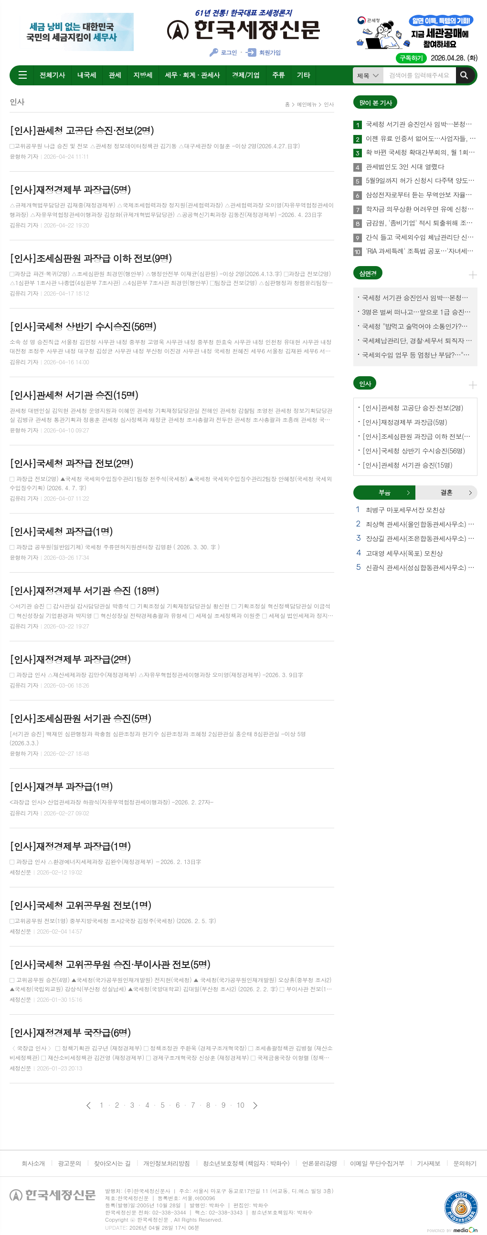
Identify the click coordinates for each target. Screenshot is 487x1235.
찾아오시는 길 (112, 1163)
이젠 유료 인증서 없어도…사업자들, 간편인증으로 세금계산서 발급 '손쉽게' (421, 139)
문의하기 (464, 1163)
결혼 (470, 492)
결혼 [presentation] (446, 492)
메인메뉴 (307, 104)
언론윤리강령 (319, 1163)
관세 (114, 75)
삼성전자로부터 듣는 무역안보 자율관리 (421, 195)
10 (240, 1105)
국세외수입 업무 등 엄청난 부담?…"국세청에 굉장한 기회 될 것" (417, 355)
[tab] (384, 492)
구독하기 (411, 57)
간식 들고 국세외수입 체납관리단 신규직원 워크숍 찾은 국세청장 (421, 237)
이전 (88, 1105)
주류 (278, 75)
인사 (329, 104)
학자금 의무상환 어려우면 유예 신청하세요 (421, 209)
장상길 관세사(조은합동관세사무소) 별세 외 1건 (421, 538)
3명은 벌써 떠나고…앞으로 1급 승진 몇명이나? (417, 312)
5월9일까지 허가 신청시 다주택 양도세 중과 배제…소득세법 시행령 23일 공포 (421, 180)
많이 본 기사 (375, 102)
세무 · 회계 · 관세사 (192, 75)
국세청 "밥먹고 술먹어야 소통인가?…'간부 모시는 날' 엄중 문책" (417, 326)
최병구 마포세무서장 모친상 (405, 509)
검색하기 (464, 75)
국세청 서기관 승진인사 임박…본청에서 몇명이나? (421, 124)
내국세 (86, 75)
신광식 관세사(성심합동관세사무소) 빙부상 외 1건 (421, 567)
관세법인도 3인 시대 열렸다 (405, 167)
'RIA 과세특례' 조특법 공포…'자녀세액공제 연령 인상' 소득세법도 (421, 251)
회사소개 (33, 1163)
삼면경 (368, 273)
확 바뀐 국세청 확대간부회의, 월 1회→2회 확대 (421, 152)
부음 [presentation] (384, 492)
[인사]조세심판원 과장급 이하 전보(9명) (417, 436)
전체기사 (52, 75)
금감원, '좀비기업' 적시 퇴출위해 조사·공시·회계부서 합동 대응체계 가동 (421, 223)
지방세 (142, 75)
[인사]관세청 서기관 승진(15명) (407, 465)
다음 (255, 1105)
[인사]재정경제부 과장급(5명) (404, 422)
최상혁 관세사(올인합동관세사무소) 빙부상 (421, 524)
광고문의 (69, 1163)
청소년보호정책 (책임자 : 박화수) (246, 1163)
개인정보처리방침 (166, 1163)
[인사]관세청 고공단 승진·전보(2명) (412, 407)
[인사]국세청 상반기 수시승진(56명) (413, 450)
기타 (303, 75)
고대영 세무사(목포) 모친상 (404, 553)
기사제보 (428, 1163)
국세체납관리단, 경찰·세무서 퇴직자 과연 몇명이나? (417, 340)
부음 (408, 492)
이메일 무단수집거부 (377, 1163)
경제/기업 (246, 75)
